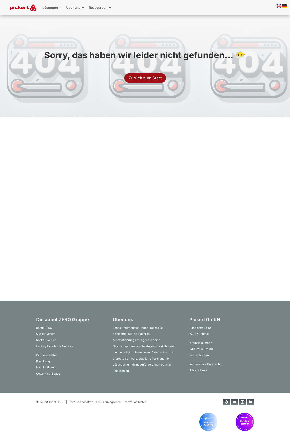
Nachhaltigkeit (45, 367)
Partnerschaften (46, 355)
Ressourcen (98, 8)
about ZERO (44, 327)
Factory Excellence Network (54, 346)
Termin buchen (199, 355)
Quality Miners (45, 333)
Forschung (43, 361)
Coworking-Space (48, 373)
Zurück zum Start (145, 78)
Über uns (73, 8)
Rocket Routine (46, 340)
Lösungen (50, 8)
